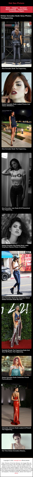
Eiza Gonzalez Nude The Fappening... (14, 68)
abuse (16, 473)
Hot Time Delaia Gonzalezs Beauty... (14, 451)
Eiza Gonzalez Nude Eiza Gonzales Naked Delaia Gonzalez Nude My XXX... (16, 298)
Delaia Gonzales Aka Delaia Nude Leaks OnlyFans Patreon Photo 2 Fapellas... (15, 246)
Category (15, 8)
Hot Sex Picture (16, 3)
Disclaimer (23, 8)
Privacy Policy (23, 9)
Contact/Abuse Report (16, 11)
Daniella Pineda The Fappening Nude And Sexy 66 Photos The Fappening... (16, 351)
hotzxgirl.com (17, 460)
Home (8, 8)
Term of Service (11, 9)
